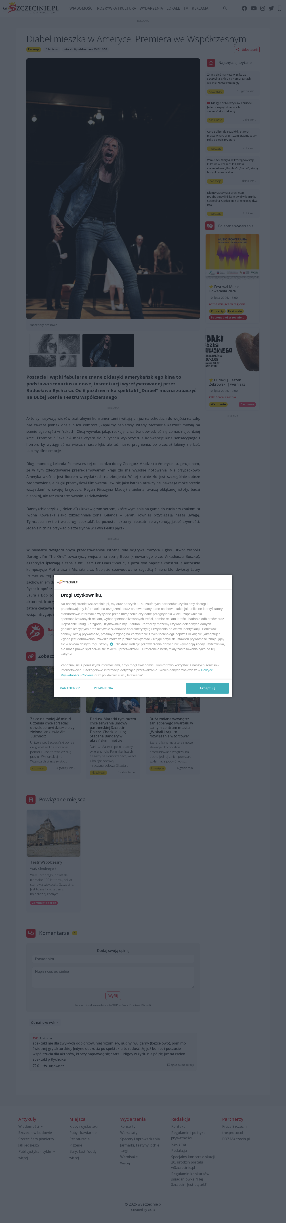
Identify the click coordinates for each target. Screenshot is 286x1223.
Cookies (88, 675)
